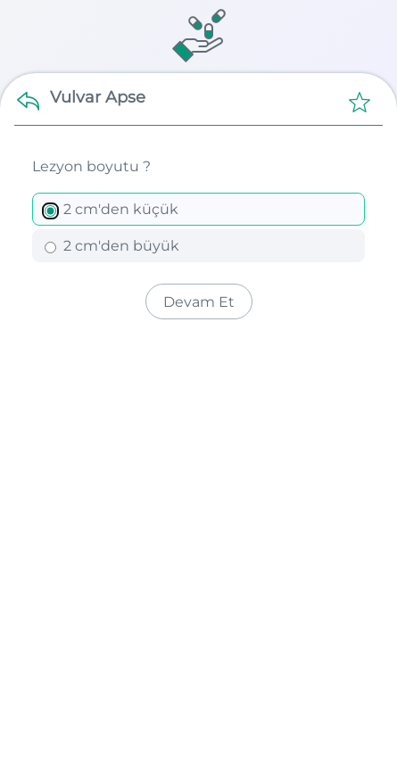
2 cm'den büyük (112, 245)
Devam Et (199, 301)
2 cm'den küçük (111, 209)
